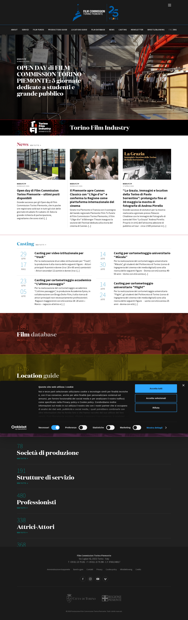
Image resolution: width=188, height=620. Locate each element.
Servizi (25, 29)
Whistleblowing (156, 29)
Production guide (57, 29)
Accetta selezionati (156, 584)
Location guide (79, 29)
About (14, 29)
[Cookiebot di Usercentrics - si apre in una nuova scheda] (19, 614)
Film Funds (38, 29)
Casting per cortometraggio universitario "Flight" (133, 285)
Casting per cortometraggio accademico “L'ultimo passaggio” (63, 282)
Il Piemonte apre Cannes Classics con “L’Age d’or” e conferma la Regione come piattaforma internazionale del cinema (92, 198)
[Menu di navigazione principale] (169, 5)
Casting (123, 29)
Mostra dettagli (154, 614)
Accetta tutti (156, 575)
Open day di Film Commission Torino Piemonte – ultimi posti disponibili (38, 194)
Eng (175, 29)
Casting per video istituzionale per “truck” (59, 255)
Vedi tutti (40, 245)
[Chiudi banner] (183, 572)
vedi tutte (34, 145)
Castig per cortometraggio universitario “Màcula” (142, 255)
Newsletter (137, 29)
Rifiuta (156, 594)
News (111, 29)
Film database (98, 29)
